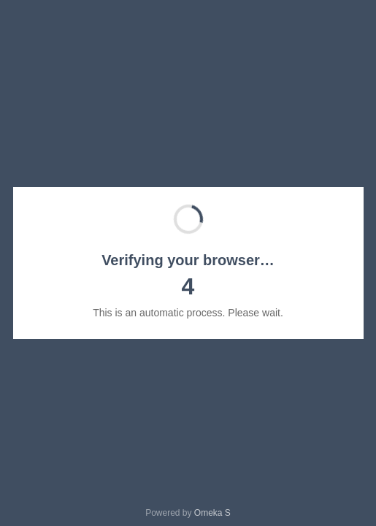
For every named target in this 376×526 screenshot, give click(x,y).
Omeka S (212, 513)
